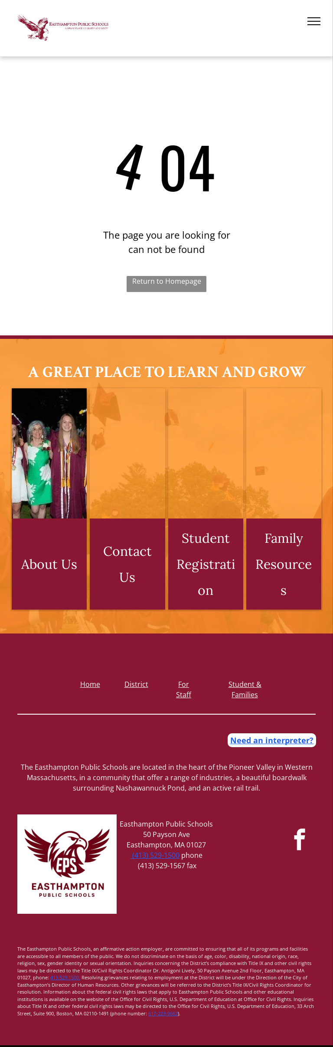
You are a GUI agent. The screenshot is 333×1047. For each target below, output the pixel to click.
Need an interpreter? (271, 740)
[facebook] (300, 841)
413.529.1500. (65, 977)
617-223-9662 (163, 1013)
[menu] (314, 21)
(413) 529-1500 (155, 855)
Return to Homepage (166, 281)
